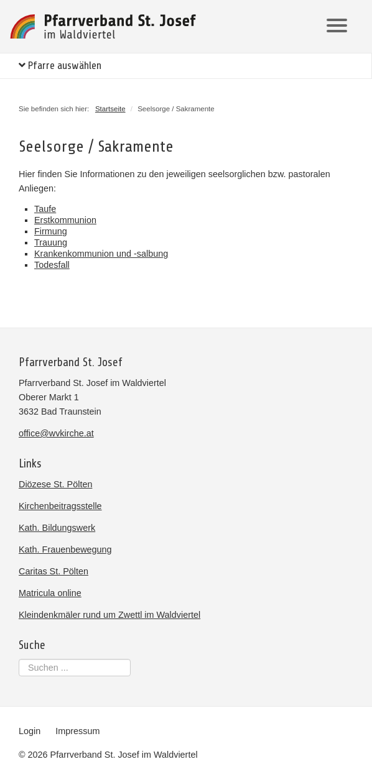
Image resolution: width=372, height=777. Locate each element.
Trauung (50, 242)
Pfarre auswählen (60, 65)
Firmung (50, 231)
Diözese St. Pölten (55, 484)
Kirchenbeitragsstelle (60, 506)
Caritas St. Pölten (53, 571)
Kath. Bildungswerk (57, 528)
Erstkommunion (65, 220)
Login (29, 731)
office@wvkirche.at (56, 433)
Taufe (45, 209)
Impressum (77, 731)
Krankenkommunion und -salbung (101, 254)
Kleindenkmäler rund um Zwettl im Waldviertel (109, 615)
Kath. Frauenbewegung (65, 549)
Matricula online (50, 593)
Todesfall (52, 265)
